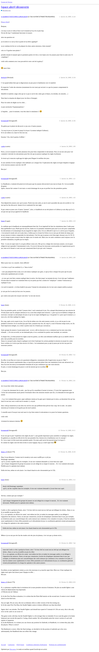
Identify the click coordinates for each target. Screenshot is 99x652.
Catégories (11, 645)
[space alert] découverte (15, 7)
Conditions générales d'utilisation (36, 645)
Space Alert (5, 22)
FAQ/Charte (20, 645)
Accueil (3, 645)
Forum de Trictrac (6, 2)
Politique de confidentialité (57, 645)
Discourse (13, 649)
